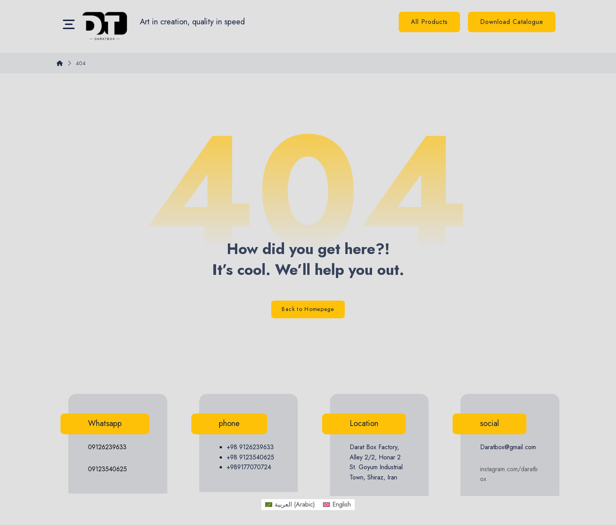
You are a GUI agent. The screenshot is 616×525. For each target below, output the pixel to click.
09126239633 (107, 447)
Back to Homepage (308, 309)
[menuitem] (290, 504)
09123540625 (107, 469)
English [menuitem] (341, 504)
